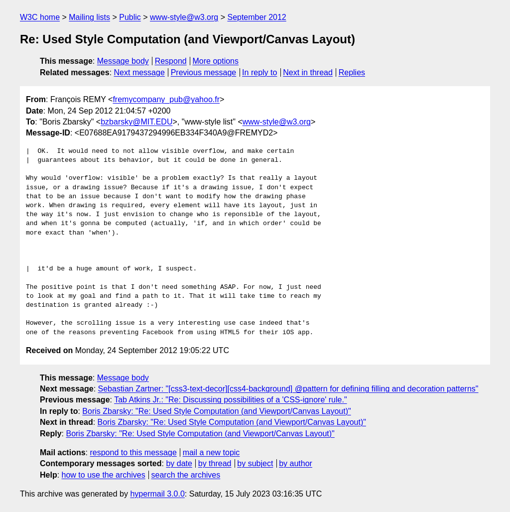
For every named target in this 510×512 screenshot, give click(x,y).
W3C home (40, 17)
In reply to (259, 72)
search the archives (186, 475)
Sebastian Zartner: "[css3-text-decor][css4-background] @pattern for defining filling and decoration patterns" (288, 388)
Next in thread (308, 72)
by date (179, 463)
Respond (171, 61)
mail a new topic (211, 452)
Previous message (204, 72)
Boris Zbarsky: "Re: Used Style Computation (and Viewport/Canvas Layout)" (216, 411)
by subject (255, 463)
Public (130, 17)
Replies (352, 72)
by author (295, 463)
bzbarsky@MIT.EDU (136, 122)
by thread (215, 463)
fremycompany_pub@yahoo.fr (166, 99)
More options (216, 61)
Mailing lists (89, 17)
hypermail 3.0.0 (157, 494)
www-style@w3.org (184, 17)
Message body (123, 61)
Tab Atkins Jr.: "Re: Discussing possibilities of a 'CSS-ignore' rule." (230, 399)
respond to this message (133, 452)
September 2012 (256, 17)
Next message (139, 72)
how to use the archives (103, 475)
